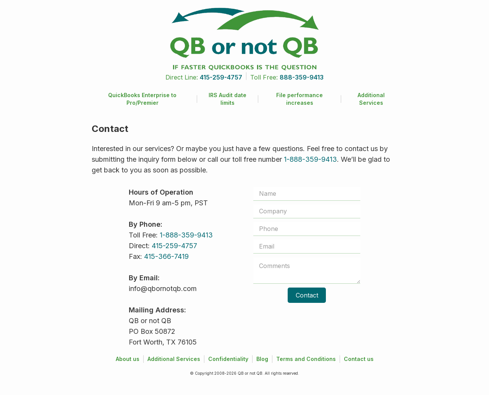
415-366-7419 (166, 256)
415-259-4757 (221, 77)
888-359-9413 (302, 77)
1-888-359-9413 (310, 159)
